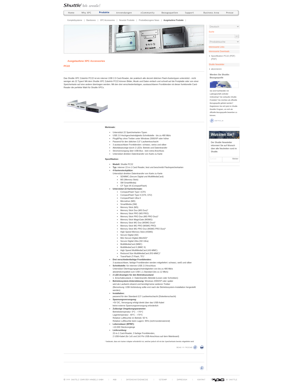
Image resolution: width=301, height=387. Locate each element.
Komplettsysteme (74, 20)
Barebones (91, 20)
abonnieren (216, 69)
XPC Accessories (107, 20)
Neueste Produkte (127, 20)
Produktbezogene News (149, 20)
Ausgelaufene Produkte (174, 20)
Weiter (235, 158)
